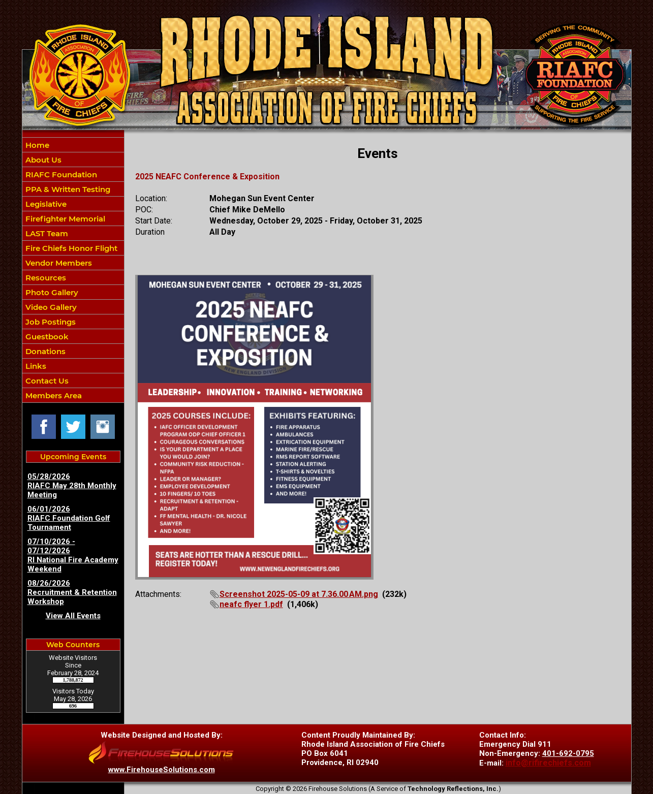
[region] (73, 270)
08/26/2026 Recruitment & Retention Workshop (72, 592)
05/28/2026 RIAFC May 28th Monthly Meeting (71, 485)
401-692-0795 (568, 753)
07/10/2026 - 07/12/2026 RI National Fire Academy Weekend (72, 555)
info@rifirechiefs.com (548, 763)
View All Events (73, 615)
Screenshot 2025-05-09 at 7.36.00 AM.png (299, 594)
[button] (73, 159)
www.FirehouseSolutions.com (161, 769)
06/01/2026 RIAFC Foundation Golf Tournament (68, 518)
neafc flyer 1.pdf (251, 604)
